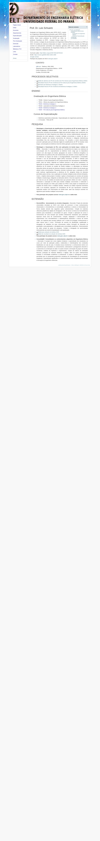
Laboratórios (16, 46)
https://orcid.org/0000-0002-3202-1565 (45, 55)
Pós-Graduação (17, 41)
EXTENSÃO (74, 38)
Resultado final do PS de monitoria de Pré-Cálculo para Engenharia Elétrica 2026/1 (62, 82)
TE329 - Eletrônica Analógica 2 (47, 108)
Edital (14, 27)
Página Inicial (17, 25)
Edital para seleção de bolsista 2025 (48, 232)
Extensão (15, 43)
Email (39, 66)
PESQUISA (73, 37)
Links (14, 51)
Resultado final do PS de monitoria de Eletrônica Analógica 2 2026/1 (57, 86)
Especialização (17, 35)
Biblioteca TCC (17, 49)
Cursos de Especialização (78, 36)
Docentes (15, 30)
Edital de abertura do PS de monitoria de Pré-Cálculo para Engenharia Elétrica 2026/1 (62, 81)
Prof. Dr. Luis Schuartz (75, 29)
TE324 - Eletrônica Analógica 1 (47, 104)
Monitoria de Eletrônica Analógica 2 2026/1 (50, 84)
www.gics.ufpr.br (53, 58)
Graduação (16, 38)
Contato (15, 54)
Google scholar (34, 57)
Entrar (15, 58)
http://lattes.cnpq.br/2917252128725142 (51, 53)
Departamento (17, 33)
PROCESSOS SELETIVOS (77, 31)
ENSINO (73, 32)
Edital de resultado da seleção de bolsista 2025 (51, 234)
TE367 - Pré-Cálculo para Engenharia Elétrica (51, 110)
